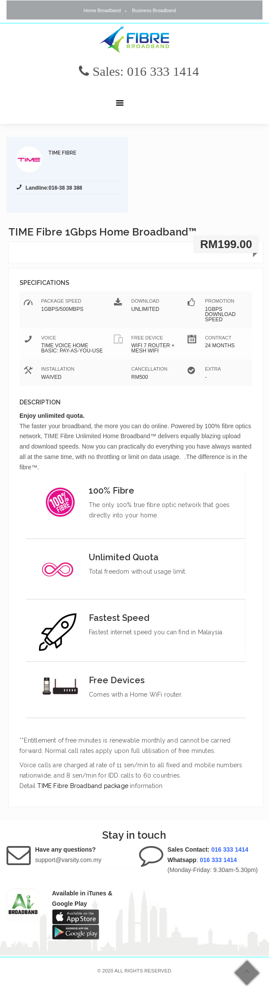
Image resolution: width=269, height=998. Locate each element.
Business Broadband (154, 10)
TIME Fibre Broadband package (82, 785)
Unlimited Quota (124, 557)
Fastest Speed (119, 618)
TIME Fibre (62, 153)
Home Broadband (102, 10)
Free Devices (117, 680)
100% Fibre (111, 490)
